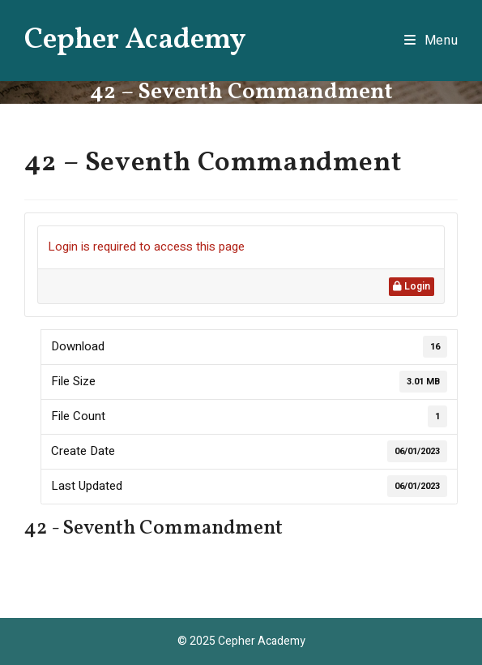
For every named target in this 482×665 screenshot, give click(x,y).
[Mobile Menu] (431, 40)
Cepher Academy (135, 40)
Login (411, 286)
